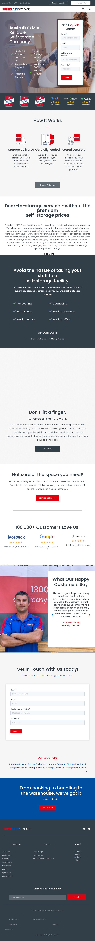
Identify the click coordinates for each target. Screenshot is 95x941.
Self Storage (38, 852)
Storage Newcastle (18, 767)
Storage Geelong (57, 764)
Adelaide (6, 852)
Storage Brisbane (37, 764)
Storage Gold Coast (76, 764)
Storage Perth (36, 767)
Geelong (6, 859)
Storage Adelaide (17, 764)
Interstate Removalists (43, 858)
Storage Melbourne (76, 767)
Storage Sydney (55, 767)
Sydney (6, 872)
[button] (47, 254)
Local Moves (38, 855)
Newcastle (6, 865)
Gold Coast (7, 862)
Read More (48, 253)
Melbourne (7, 876)
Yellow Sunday (54, 935)
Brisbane (7, 855)
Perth (5, 869)
